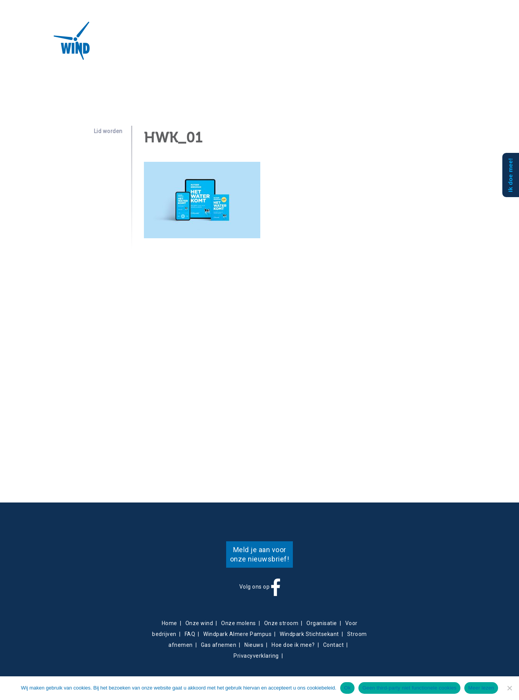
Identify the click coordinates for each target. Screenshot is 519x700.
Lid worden (108, 131)
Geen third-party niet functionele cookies (409, 688)
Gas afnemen (219, 645)
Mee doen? (335, 45)
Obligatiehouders (293, 45)
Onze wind (199, 623)
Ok (347, 688)
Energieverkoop (194, 45)
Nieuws (230, 45)
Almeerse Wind (49, 41)
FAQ (190, 634)
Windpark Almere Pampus (237, 634)
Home (169, 623)
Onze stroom (281, 623)
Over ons (116, 45)
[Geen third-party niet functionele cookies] (509, 688)
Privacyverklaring (256, 656)
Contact (253, 45)
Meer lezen (481, 688)
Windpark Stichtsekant (309, 634)
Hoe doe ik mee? (293, 645)
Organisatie (321, 623)
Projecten (151, 45)
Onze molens (238, 623)
